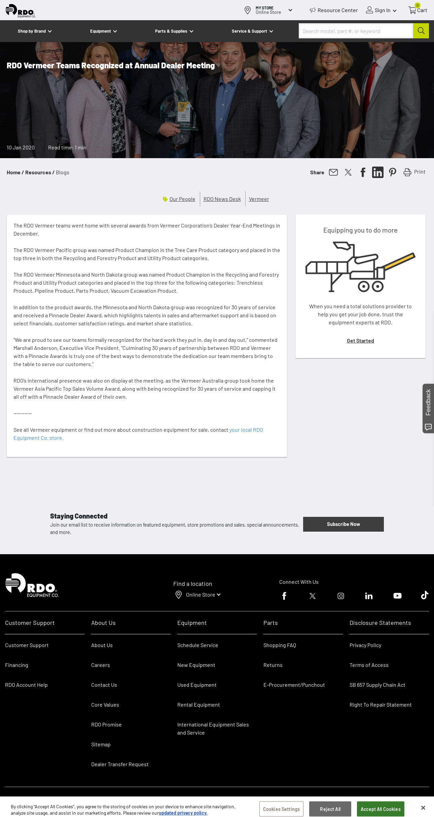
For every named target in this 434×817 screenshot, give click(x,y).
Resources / (40, 172)
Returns (273, 665)
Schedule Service (197, 645)
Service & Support (249, 31)
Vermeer (259, 199)
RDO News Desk (222, 199)
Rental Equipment (199, 704)
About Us (102, 645)
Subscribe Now (343, 524)
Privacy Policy (365, 645)
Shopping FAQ (279, 645)
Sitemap (101, 744)
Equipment (100, 31)
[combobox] (364, 30)
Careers (100, 665)
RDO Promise (106, 724)
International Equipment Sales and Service (213, 728)
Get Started (360, 340)
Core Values (105, 704)
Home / (15, 172)
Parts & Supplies (171, 31)
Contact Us (104, 684)
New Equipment (196, 665)
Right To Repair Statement (381, 704)
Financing (16, 665)
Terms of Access (369, 665)
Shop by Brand (32, 31)
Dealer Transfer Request (120, 764)
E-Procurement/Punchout (294, 684)
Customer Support (27, 645)
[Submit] (421, 30)
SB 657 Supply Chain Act (377, 684)
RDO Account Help (26, 684)
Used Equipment (197, 684)
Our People (182, 199)
